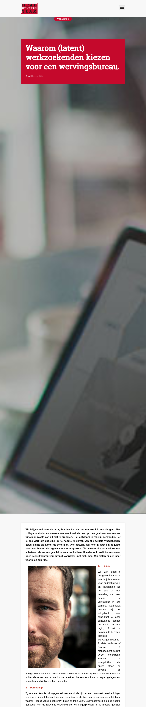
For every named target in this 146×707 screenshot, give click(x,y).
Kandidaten (82, 18)
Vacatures (63, 18)
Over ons (118, 18)
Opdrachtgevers (100, 18)
